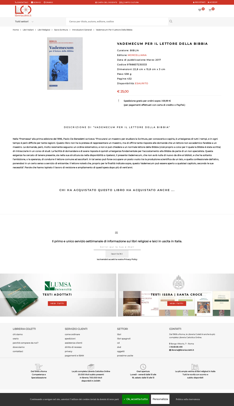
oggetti (121, 351)
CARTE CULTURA (129, 2)
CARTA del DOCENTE (106, 2)
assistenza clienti (73, 343)
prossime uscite (125, 355)
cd (118, 343)
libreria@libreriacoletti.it (183, 350)
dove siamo (18, 347)
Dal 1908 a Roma (39, 371)
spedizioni (70, 338)
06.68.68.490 (176, 347)
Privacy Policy (130, 259)
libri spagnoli (124, 338)
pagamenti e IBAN (74, 355)
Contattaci (22, 2)
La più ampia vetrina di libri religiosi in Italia (195, 371)
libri (119, 334)
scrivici (37, 2)
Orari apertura (143, 371)
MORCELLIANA (137, 55)
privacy (68, 351)
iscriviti (117, 254)
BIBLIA (134, 50)
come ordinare (72, 334)
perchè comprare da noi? (25, 343)
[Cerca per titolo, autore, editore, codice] (193, 21)
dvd (119, 347)
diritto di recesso (73, 347)
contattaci (18, 351)
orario (49, 2)
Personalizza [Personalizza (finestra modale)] (160, 399)
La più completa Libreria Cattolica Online (91, 371)
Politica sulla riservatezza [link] (188, 399)
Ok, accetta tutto (136, 399)
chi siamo (18, 334)
